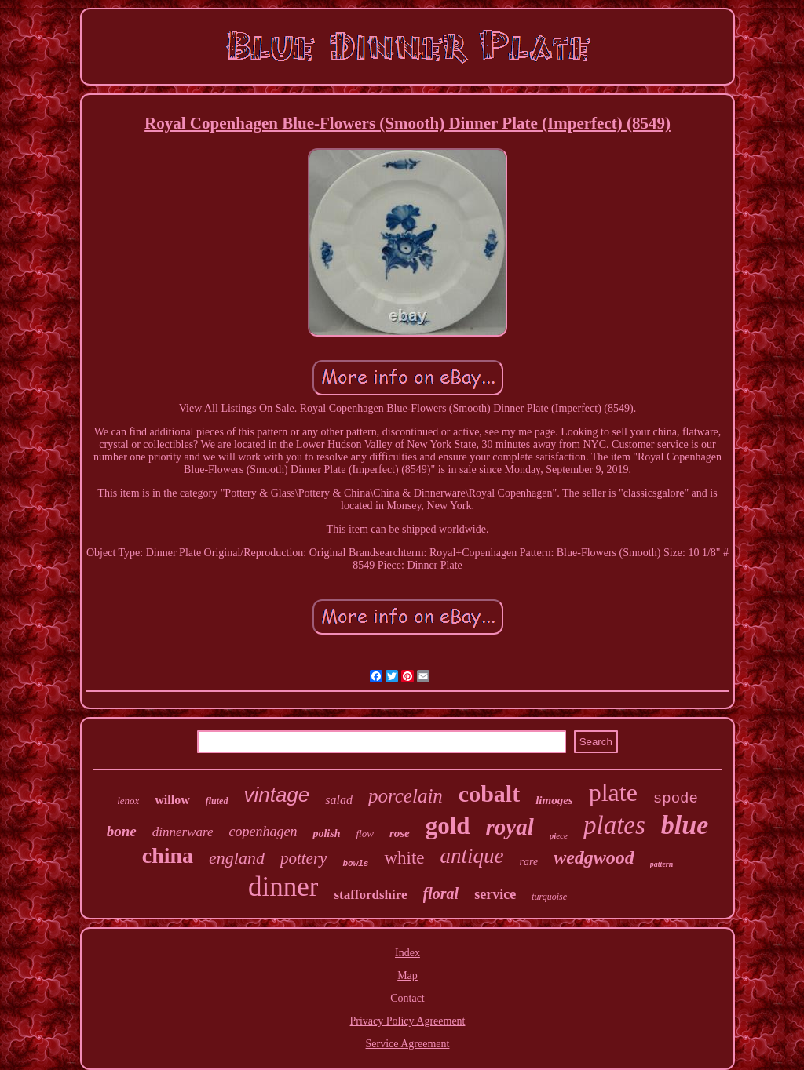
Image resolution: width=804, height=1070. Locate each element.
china (167, 855)
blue (684, 824)
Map (407, 975)
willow (172, 799)
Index (407, 953)
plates (614, 825)
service (495, 894)
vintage (276, 794)
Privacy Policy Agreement (408, 1021)
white (404, 858)
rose (399, 833)
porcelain (405, 795)
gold (448, 825)
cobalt (489, 793)
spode (675, 798)
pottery (303, 858)
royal (510, 826)
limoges (554, 800)
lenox (128, 800)
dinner (283, 887)
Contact (407, 998)
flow (364, 833)
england (237, 858)
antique (472, 856)
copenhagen (262, 831)
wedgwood (594, 857)
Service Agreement (408, 1044)
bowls (355, 863)
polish (326, 833)
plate (613, 792)
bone (122, 831)
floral (441, 893)
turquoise (549, 896)
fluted (217, 800)
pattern (661, 864)
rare (529, 862)
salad (339, 799)
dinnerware (183, 831)
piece (559, 835)
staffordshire (370, 894)
